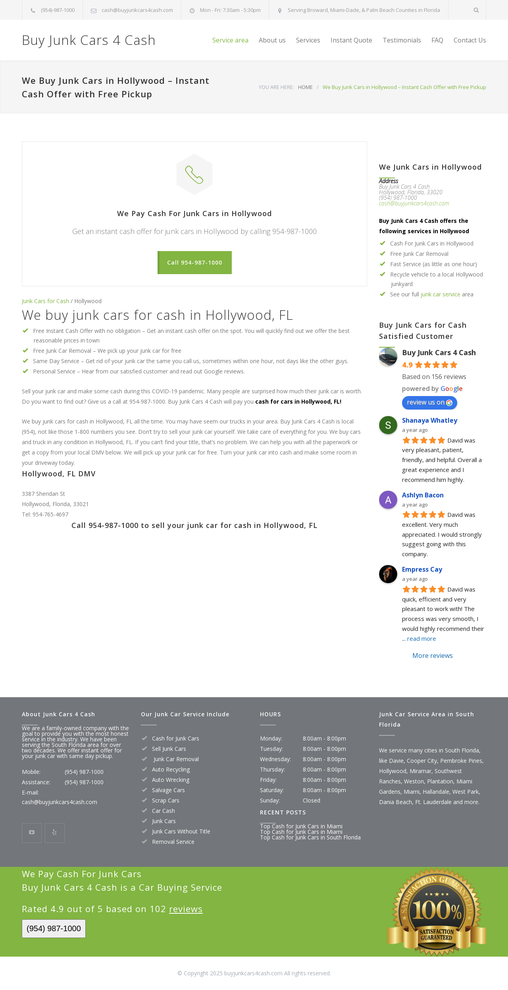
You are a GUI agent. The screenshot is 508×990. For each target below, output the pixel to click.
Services (308, 40)
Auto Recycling (171, 769)
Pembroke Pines (461, 760)
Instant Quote (351, 40)
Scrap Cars (165, 800)
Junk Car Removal (175, 759)
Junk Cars (164, 821)
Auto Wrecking (170, 779)
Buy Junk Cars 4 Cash (89, 40)
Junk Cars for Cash (45, 301)
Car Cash (163, 810)
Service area (230, 40)
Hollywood (392, 771)
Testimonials (402, 40)
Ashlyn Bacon (423, 495)
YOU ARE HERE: (276, 87)
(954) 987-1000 (84, 771)
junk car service (440, 294)
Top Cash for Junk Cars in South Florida (310, 837)
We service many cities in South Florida (429, 750)
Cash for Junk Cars (175, 738)
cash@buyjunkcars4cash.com (137, 10)
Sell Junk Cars (169, 748)
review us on (429, 402)
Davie (396, 760)
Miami (411, 791)
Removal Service (173, 841)
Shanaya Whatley (429, 420)
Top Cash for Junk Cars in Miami (301, 826)
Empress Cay (422, 569)
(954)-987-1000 (58, 10)
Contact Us (470, 40)
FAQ (437, 40)
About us (272, 40)
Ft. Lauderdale (433, 802)
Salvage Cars (168, 790)
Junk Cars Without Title (181, 831)
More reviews (432, 655)
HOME (305, 87)
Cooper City (422, 760)
